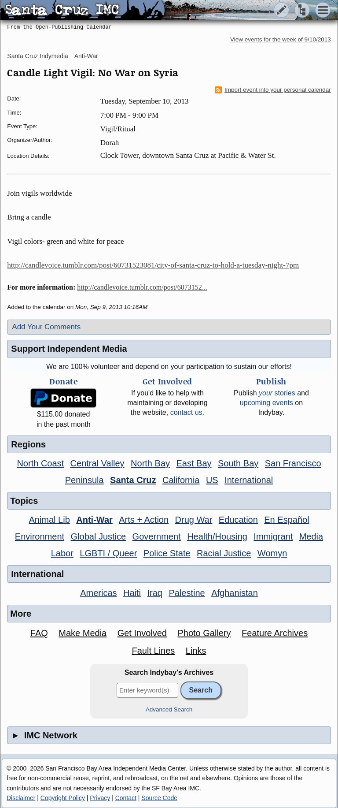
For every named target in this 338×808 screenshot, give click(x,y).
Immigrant (273, 536)
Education (238, 520)
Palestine (187, 593)
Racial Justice (224, 553)
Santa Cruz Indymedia (37, 56)
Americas (98, 593)
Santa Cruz (133, 480)
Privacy (100, 797)
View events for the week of (280, 39)
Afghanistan (234, 593)
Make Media (83, 633)
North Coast (40, 463)
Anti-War (86, 56)
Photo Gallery (204, 633)
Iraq (154, 593)
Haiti (132, 593)
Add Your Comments (46, 327)
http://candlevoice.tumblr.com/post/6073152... (142, 287)
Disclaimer (21, 797)
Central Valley (97, 463)
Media (311, 536)
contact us (186, 412)
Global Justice (98, 536)
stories (277, 393)
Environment (39, 536)
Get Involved (142, 633)
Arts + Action (144, 520)
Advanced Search (169, 709)
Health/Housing (217, 536)
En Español (286, 520)
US (212, 480)
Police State (167, 553)
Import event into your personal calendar (273, 89)
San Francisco (293, 463)
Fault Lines (153, 650)
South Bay (238, 463)
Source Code (159, 797)
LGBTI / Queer (108, 553)
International (248, 480)
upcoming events (266, 402)
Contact (125, 797)
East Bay (193, 463)
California (180, 480)
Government (156, 536)
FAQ (39, 633)
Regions (28, 444)
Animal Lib (49, 520)
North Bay (150, 463)
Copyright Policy (62, 797)
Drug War (194, 520)
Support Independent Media (69, 349)
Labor (62, 553)
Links (196, 650)
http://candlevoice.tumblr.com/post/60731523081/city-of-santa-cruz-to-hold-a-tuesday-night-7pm (153, 265)
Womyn (272, 553)
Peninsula (84, 480)
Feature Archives (275, 633)
